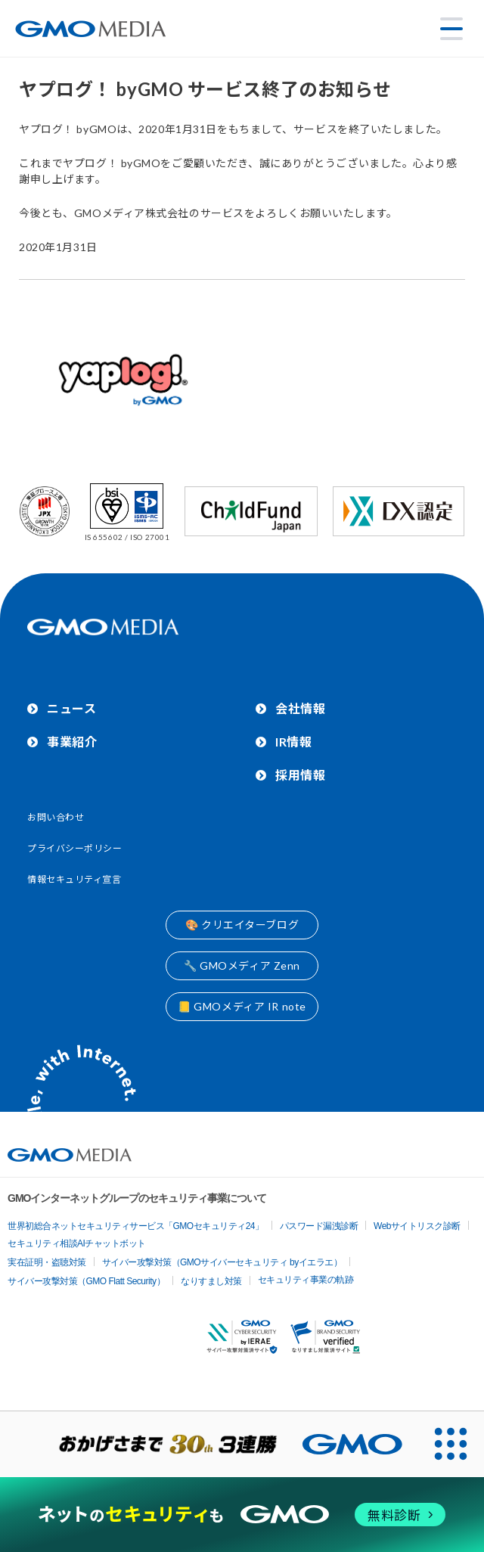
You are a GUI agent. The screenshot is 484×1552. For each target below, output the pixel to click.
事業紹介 (72, 741)
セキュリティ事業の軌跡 (306, 1279)
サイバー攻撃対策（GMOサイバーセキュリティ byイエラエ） (222, 1262)
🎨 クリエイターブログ (242, 924)
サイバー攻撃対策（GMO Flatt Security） (86, 1281)
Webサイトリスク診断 (417, 1226)
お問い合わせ (55, 817)
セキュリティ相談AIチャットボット (77, 1243)
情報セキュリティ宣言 (74, 879)
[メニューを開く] (451, 28)
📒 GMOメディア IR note (242, 1006)
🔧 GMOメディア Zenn (242, 965)
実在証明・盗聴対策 (47, 1262)
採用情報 (300, 775)
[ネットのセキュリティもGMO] (241, 1514)
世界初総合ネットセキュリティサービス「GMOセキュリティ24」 (136, 1226)
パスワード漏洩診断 (319, 1226)
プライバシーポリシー (75, 848)
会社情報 (300, 708)
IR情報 (293, 741)
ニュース (71, 708)
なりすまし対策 (211, 1281)
